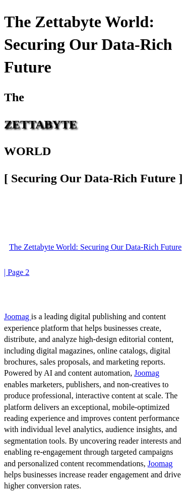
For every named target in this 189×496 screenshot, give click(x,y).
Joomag (17, 316)
